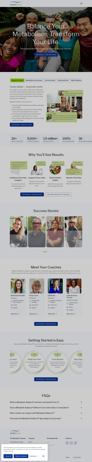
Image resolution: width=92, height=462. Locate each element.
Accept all (8, 456)
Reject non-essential (21, 456)
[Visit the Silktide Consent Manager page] (43, 456)
